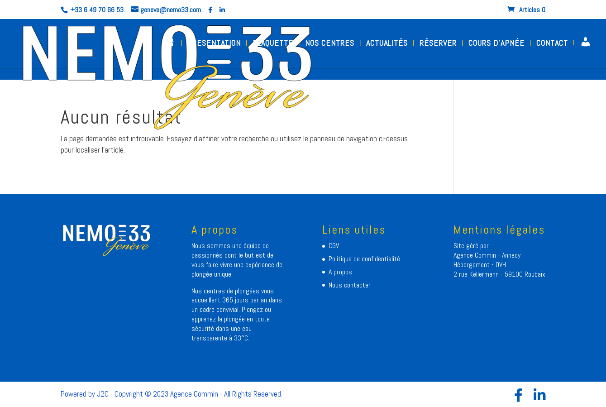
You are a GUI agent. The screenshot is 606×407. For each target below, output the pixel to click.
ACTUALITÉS (387, 44)
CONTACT (552, 44)
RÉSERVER (438, 44)
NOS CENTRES (329, 44)
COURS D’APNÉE (496, 44)
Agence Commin (475, 255)
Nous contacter (350, 285)
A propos (340, 272)
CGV (334, 245)
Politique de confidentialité (364, 258)
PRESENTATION (214, 44)
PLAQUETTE (273, 44)
